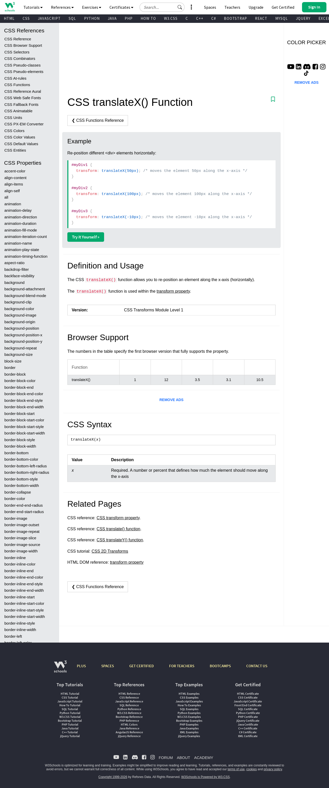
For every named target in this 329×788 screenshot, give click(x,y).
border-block (15, 374)
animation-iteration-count (25, 236)
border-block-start (19, 413)
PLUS (81, 665)
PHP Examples (189, 724)
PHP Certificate (248, 717)
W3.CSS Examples (189, 717)
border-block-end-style (23, 400)
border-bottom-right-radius (26, 472)
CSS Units (13, 117)
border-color (14, 498)
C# (213, 18)
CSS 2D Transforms (110, 551)
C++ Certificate (247, 728)
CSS (26, 18)
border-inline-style (19, 623)
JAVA (112, 18)
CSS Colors (14, 130)
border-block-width (20, 446)
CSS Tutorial (70, 697)
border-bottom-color (21, 459)
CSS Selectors (17, 52)
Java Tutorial (69, 728)
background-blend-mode (25, 295)
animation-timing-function (26, 256)
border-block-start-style (24, 426)
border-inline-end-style (23, 584)
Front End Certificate (247, 705)
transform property (173, 291)
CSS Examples (189, 697)
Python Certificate (248, 713)
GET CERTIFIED (141, 665)
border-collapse (17, 492)
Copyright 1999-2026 (112, 777)
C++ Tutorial (70, 732)
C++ (199, 18)
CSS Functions (17, 84)
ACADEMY (203, 757)
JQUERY (303, 18)
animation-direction (20, 217)
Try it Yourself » (85, 237)
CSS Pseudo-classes (22, 65)
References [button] (62, 7)
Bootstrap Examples (189, 720)
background (14, 282)
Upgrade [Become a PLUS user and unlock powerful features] (256, 7)
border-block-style (19, 440)
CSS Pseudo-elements (23, 71)
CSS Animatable (18, 111)
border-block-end (18, 387)
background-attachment (24, 289)
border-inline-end (18, 571)
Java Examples (189, 728)
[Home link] (9, 7)
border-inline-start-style (24, 610)
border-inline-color (19, 564)
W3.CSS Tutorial (69, 717)
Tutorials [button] (33, 7)
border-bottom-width (21, 485)
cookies (251, 769)
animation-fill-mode (20, 230)
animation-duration (20, 223)
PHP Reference (129, 720)
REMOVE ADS (171, 400)
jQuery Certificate (247, 720)
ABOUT (183, 757)
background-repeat (20, 348)
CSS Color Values (19, 137)
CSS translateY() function (120, 540)
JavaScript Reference (129, 701)
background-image (20, 315)
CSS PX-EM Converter (24, 124)
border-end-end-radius (23, 505)
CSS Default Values (21, 144)
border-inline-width (20, 629)
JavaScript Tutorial (69, 701)
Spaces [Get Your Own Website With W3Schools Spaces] (210, 7)
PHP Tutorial (70, 724)
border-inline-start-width (24, 616)
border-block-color (19, 380)
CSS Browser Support (23, 45)
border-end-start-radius (24, 511)
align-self (12, 191)
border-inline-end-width (24, 590)
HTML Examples (189, 694)
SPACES (107, 665)
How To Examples (189, 705)
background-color (19, 309)
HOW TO (148, 18)
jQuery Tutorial (70, 736)
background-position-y (23, 341)
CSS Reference (17, 39)
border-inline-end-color (23, 577)
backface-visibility (19, 276)
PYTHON (92, 18)
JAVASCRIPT (49, 18)
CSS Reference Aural (22, 91)
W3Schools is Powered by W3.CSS (205, 777)
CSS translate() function (118, 529)
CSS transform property (118, 518)
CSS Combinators (19, 58)
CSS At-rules (15, 78)
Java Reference (129, 728)
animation (12, 204)
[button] (180, 7)
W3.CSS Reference (129, 713)
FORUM (166, 757)
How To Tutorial (69, 705)
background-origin (19, 322)
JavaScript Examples (189, 701)
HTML (9, 18)
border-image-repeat (22, 531)
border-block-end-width (24, 407)
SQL (72, 18)
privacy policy (273, 769)
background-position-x (23, 335)
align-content (15, 177)
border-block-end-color (23, 394)
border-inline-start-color (24, 603)
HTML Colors (129, 724)
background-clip (18, 302)
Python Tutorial (70, 713)
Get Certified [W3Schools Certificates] (283, 7)
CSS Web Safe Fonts (22, 98)
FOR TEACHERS (181, 665)
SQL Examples (189, 709)
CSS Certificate (248, 697)
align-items (13, 184)
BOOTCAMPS (220, 665)
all (6, 197)
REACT (261, 18)
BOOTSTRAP (235, 18)
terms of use (236, 769)
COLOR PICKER (306, 42)
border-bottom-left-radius (25, 466)
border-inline (15, 557)
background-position (21, 328)
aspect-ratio (14, 263)
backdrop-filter (16, 269)
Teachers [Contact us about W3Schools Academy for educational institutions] (232, 7)
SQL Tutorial (70, 709)
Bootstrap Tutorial (70, 720)
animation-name (18, 243)
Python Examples (189, 713)
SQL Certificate (248, 709)
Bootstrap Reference (129, 717)
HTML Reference (129, 694)
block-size (13, 361)
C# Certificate (248, 732)
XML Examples (189, 732)
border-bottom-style (21, 479)
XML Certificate (248, 736)
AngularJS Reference (129, 732)
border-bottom (16, 453)
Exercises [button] (91, 7)
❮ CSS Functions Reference (98, 120)
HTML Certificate (248, 694)
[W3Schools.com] (60, 669)
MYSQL (281, 18)
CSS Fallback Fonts (21, 104)
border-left (13, 636)
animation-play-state (21, 249)
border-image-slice (20, 538)
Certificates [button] (121, 7)
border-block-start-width (24, 433)
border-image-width (21, 551)
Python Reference (129, 709)
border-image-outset (21, 525)
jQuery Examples (189, 736)
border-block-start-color (24, 420)
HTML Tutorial (70, 694)
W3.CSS (171, 18)
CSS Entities (15, 150)
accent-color (14, 171)
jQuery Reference (129, 736)
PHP (129, 18)
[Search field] (162, 7)
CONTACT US (256, 665)
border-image (15, 518)
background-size (18, 354)
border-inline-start (19, 597)
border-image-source (22, 544)
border (9, 367)
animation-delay (18, 210)
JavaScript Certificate (248, 701)
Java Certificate (248, 724)
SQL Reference (129, 705)
